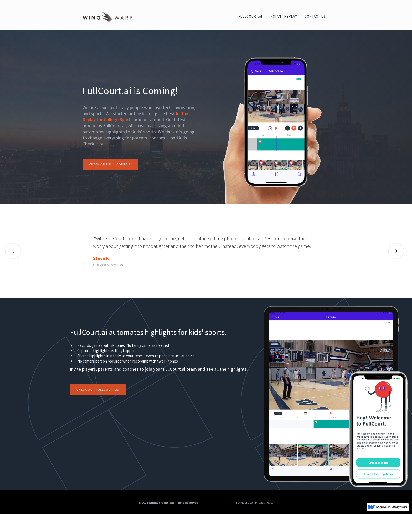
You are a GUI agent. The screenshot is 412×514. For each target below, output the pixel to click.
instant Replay (283, 16)
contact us (315, 16)
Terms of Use (244, 503)
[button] (13, 251)
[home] (107, 16)
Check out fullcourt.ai (110, 164)
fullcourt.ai (250, 16)
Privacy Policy (264, 503)
